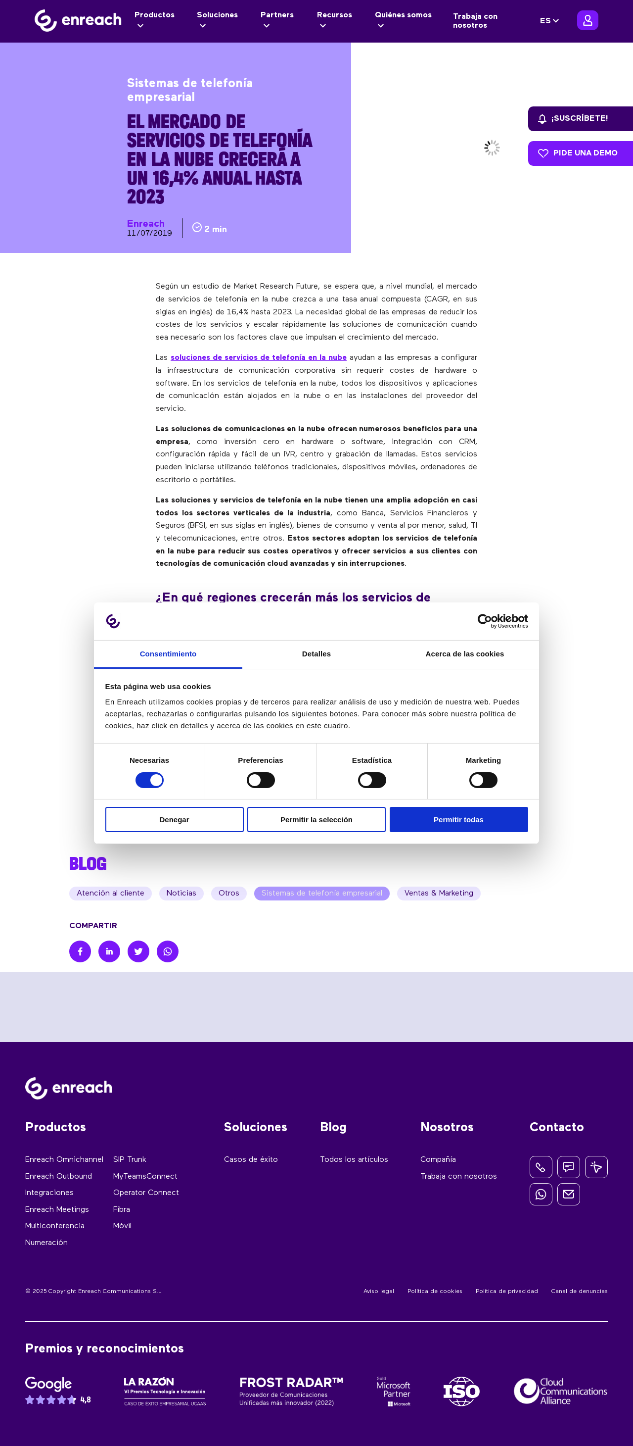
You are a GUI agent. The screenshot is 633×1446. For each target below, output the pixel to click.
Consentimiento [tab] (168, 653)
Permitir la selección (316, 819)
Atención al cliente (110, 894)
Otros (229, 894)
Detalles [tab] (316, 653)
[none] (551, 21)
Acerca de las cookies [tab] (465, 653)
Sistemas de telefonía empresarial (322, 894)
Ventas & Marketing (439, 894)
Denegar (174, 819)
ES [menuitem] (545, 21)
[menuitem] (551, 21)
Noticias (181, 894)
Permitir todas (459, 819)
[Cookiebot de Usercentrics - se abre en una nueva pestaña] (485, 621)
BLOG (88, 863)
